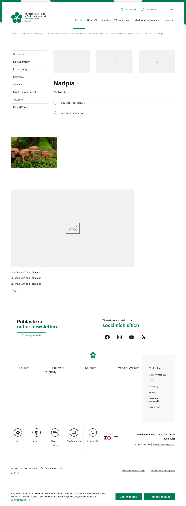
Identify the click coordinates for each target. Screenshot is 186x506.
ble (64, 92)
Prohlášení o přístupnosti (163, 470)
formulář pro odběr (31, 335)
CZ (164, 9)
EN (171, 9)
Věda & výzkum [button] (128, 368)
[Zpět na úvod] (29, 17)
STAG (151, 380)
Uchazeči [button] (92, 20)
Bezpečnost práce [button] (72, 103)
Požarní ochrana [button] (71, 113)
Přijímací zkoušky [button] (54, 370)
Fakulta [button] (79, 20)
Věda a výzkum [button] (122, 20)
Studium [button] (105, 20)
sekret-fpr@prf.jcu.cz (163, 444)
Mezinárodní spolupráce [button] (147, 20)
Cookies (15, 473)
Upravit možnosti (20, 503)
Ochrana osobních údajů (133, 470)
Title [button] (14, 291)
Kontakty (168, 20)
